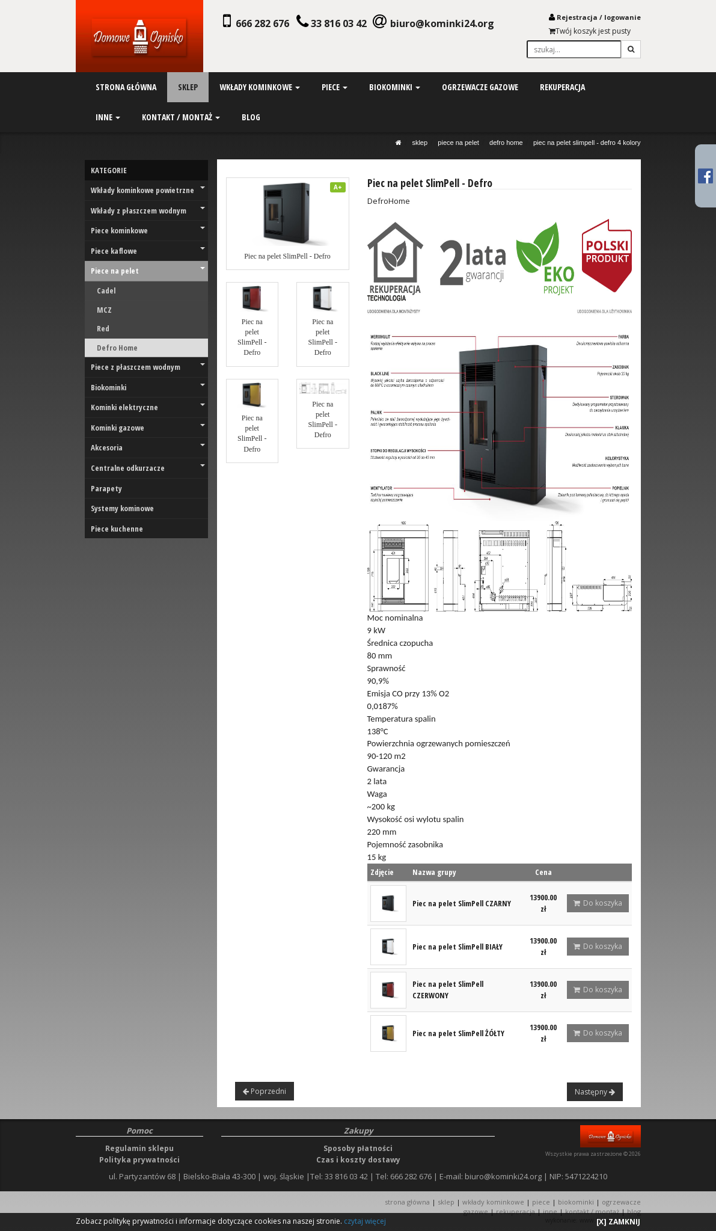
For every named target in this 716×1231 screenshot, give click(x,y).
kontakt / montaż (180, 117)
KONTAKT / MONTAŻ (592, 1211)
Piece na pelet (458, 142)
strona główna (125, 87)
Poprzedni (264, 1091)
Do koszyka (598, 903)
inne (107, 117)
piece (334, 87)
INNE (550, 1211)
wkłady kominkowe (259, 87)
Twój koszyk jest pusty (590, 31)
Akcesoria (148, 447)
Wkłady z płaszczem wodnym (148, 210)
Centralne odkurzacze (148, 467)
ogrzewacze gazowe (479, 87)
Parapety (106, 488)
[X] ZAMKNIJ (618, 1222)
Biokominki (148, 387)
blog (250, 117)
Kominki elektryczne (148, 407)
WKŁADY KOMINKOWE (493, 1201)
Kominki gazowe (148, 427)
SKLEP (419, 142)
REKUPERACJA (515, 1211)
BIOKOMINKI (576, 1201)
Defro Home (506, 142)
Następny (595, 1092)
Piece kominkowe (148, 230)
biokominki (394, 87)
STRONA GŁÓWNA (408, 1201)
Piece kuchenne (117, 528)
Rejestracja (577, 17)
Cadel (106, 290)
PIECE (541, 1201)
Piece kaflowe (148, 250)
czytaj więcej (365, 1221)
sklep (187, 87)
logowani (620, 17)
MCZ (104, 309)
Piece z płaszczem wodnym (148, 366)
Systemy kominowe (122, 508)
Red (103, 328)
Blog (634, 1211)
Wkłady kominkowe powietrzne (148, 190)
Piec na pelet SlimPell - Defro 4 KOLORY (587, 142)
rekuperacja (561, 87)
